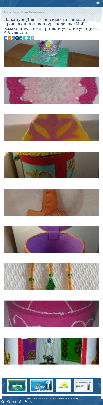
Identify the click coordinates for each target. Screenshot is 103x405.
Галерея (16, 12)
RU (31, 402)
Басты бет (7, 12)
